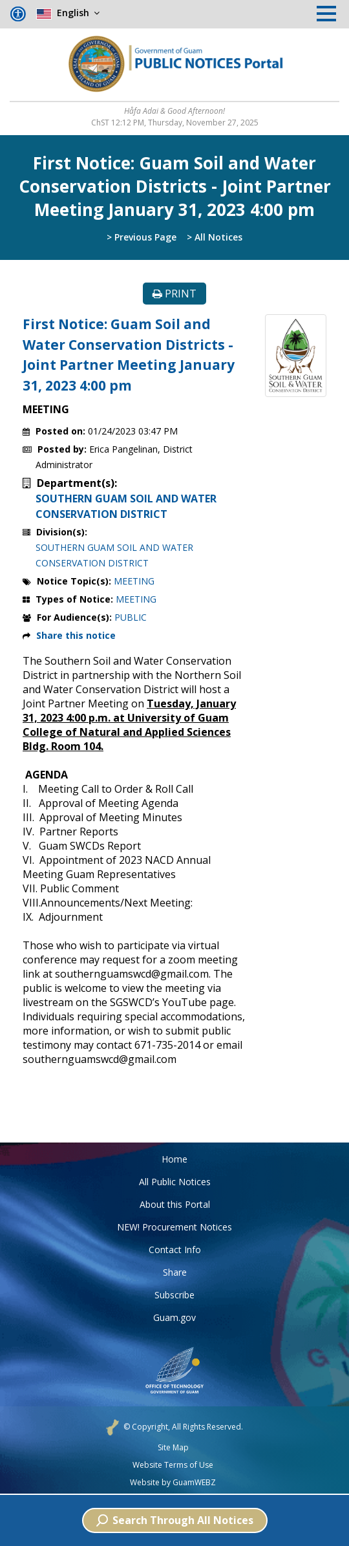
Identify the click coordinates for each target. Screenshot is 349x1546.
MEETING (134, 581)
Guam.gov (174, 1317)
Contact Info (175, 1249)
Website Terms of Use (172, 1465)
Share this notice (76, 635)
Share (175, 1272)
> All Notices (214, 237)
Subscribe (174, 1295)
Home (174, 1159)
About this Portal (175, 1204)
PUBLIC (130, 617)
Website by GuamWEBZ (173, 1482)
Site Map (173, 1447)
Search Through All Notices (174, 1520)
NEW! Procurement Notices (174, 1227)
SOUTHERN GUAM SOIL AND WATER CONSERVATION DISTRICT (126, 506)
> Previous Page (141, 237)
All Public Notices (175, 1182)
